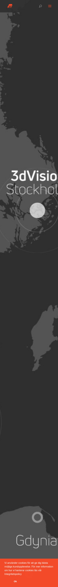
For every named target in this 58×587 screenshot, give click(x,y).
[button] (22, 574)
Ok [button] (15, 581)
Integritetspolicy (13, 574)
